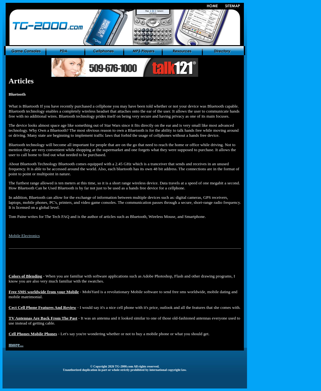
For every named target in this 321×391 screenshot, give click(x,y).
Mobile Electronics (24, 235)
